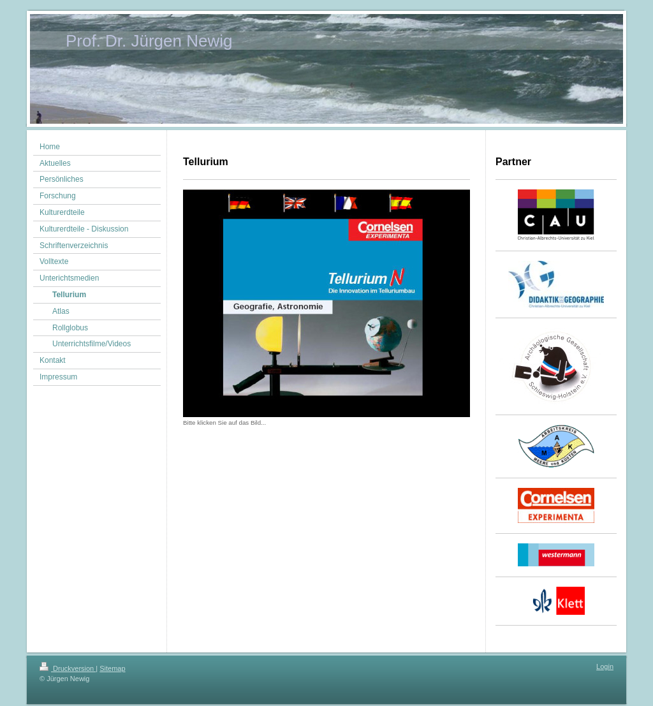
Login (604, 666)
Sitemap (112, 668)
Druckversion (68, 668)
